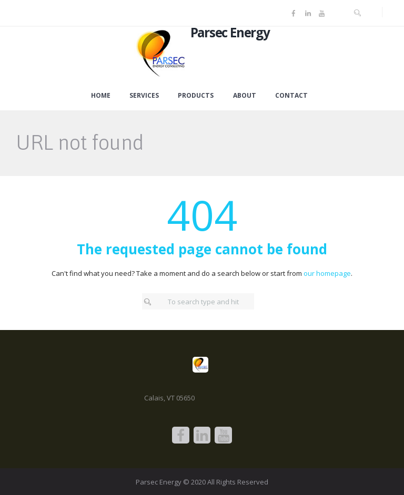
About (244, 95)
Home (100, 95)
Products (196, 95)
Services (144, 95)
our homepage (327, 273)
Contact (291, 95)
